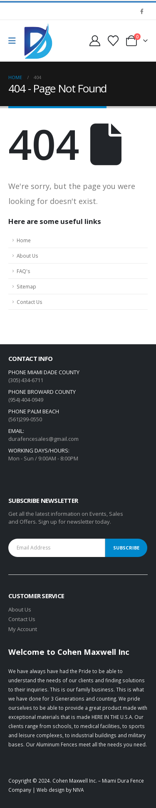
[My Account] (94, 40)
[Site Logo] (38, 41)
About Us (27, 255)
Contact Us (29, 301)
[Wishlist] (113, 40)
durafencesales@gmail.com (43, 439)
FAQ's (23, 271)
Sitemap (26, 286)
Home (24, 240)
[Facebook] (141, 11)
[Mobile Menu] (14, 41)
